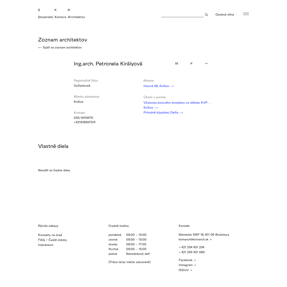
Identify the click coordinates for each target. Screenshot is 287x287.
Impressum (48, 244)
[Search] (182, 14)
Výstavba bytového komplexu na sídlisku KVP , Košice (177, 105)
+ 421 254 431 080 (193, 252)
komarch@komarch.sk (195, 239)
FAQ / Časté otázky (55, 239)
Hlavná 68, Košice (159, 85)
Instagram (187, 264)
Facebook (187, 259)
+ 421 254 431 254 (193, 247)
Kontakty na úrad (52, 234)
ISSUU (185, 269)
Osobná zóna (227, 14)
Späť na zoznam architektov (60, 47)
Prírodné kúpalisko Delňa (163, 112)
